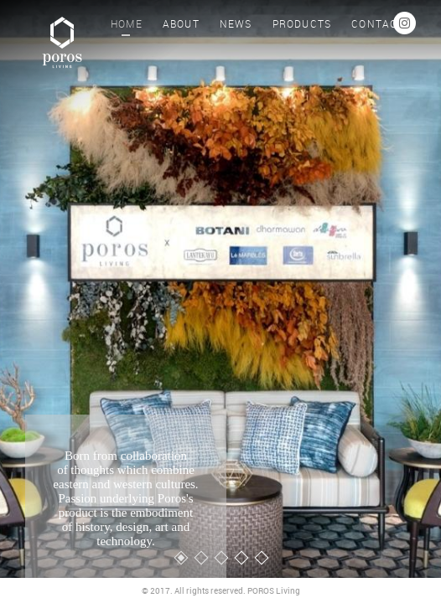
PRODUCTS (302, 23)
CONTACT (377, 23)
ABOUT (181, 23)
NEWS (236, 23)
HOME (127, 23)
